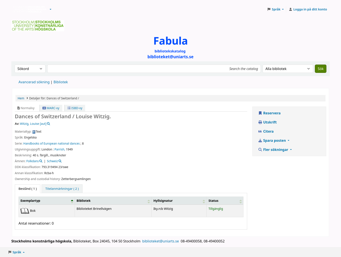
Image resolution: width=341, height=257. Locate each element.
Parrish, (59, 149)
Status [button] (213, 201)
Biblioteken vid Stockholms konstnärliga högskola (28, 9)
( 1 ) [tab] (28, 189)
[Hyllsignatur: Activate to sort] (179, 200)
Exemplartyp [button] (30, 201)
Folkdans (32, 161)
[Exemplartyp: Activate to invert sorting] (47, 200)
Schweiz (52, 161)
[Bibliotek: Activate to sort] (113, 200)
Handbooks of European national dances (51, 143)
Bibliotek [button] (84, 201)
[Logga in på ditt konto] (308, 9)
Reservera (269, 113)
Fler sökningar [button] (273, 149)
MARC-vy (50, 108)
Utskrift (267, 122)
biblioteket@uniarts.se (161, 241)
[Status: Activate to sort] (225, 200)
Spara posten (272, 140)
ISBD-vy (75, 108)
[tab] (62, 188)
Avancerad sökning (34, 82)
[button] (50, 9)
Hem (21, 98)
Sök (321, 68)
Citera (266, 131)
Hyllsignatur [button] (162, 201)
